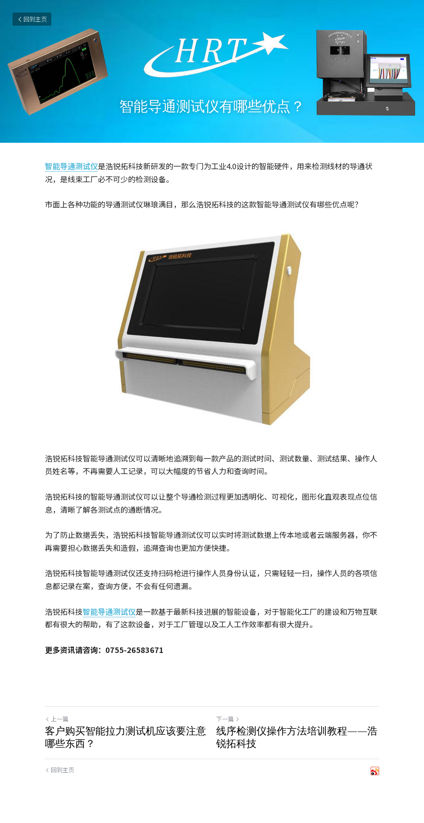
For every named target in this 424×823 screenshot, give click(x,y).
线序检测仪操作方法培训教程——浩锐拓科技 (296, 737)
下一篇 (228, 719)
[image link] (212, 331)
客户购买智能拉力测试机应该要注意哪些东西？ (125, 737)
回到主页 (32, 19)
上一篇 (56, 719)
